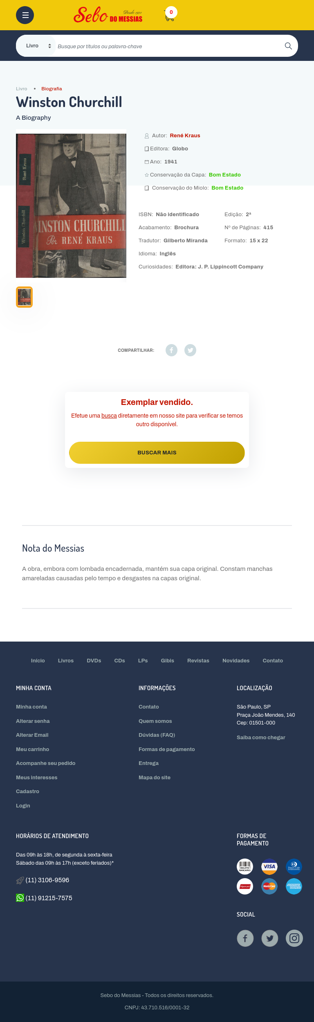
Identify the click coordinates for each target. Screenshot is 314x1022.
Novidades (236, 661)
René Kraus (185, 136)
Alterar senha (33, 721)
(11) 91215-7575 (44, 898)
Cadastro (27, 791)
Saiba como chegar (261, 737)
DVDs (94, 661)
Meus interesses (37, 777)
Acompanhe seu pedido (46, 763)
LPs (143, 661)
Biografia (51, 88)
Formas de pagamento (167, 749)
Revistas (198, 661)
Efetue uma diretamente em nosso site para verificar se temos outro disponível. (157, 420)
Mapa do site (154, 777)
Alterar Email (32, 735)
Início (38, 661)
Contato (273, 661)
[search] (170, 46)
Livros (66, 661)
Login (23, 806)
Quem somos (155, 721)
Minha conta (31, 707)
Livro (21, 88)
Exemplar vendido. (157, 402)
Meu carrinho (32, 749)
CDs (119, 661)
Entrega (149, 763)
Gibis (168, 661)
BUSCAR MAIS (157, 453)
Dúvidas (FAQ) (157, 735)
